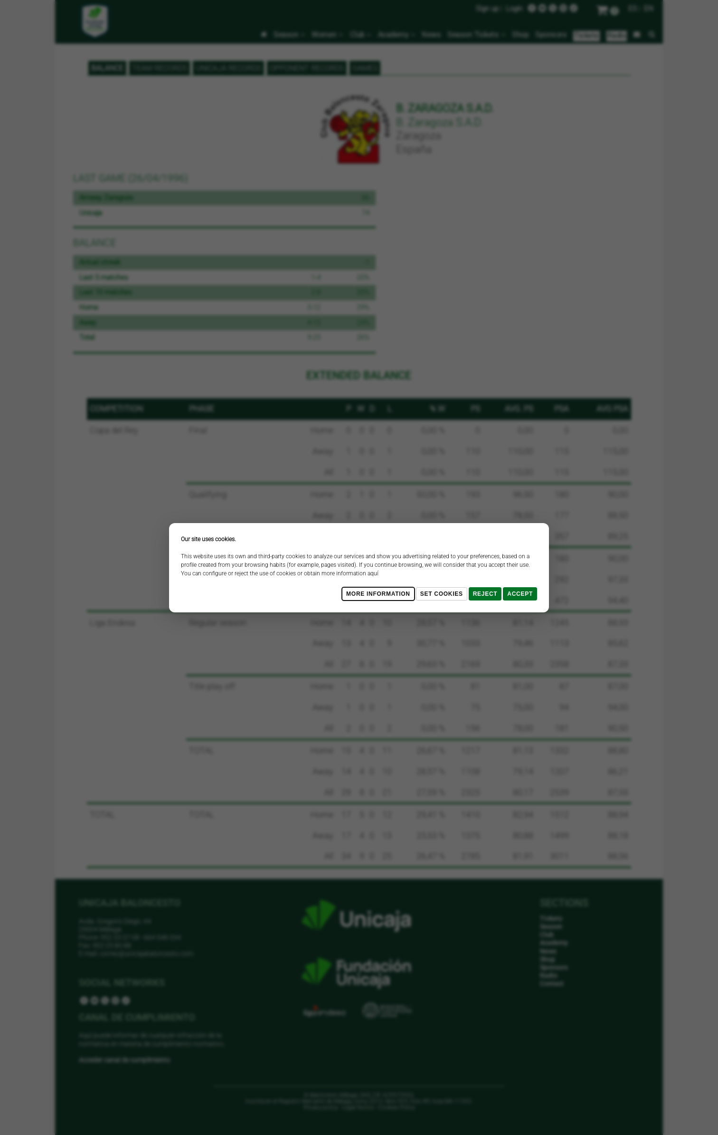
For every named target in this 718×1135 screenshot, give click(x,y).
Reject (485, 594)
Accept (520, 594)
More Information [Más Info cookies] (378, 594)
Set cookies (441, 594)
